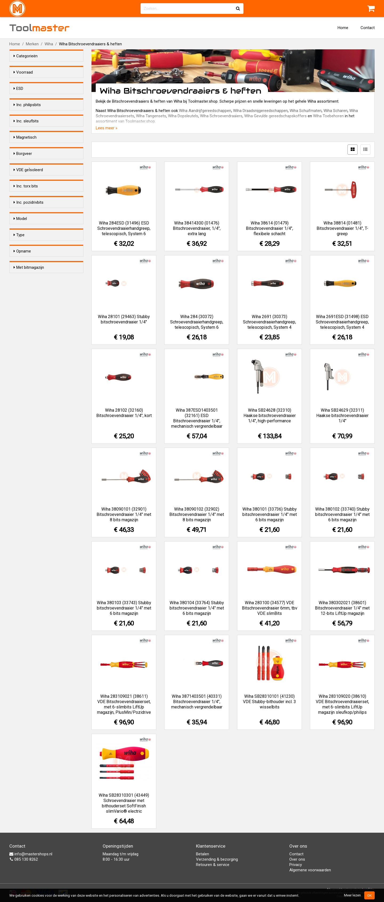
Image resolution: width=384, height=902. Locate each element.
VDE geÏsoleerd (28, 262)
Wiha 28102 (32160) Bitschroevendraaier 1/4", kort (124, 413)
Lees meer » (106, 128)
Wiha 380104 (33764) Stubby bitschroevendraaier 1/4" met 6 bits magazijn (197, 608)
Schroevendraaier (40, 410)
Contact (368, 27)
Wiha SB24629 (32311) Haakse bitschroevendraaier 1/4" (342, 415)
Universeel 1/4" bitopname (47, 436)
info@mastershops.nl (30, 854)
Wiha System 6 (37, 450)
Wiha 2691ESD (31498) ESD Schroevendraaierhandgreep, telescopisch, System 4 (342, 322)
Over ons (297, 859)
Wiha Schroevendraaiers (221, 116)
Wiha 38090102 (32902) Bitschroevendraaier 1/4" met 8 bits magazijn (196, 514)
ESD (18, 98)
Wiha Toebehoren (328, 116)
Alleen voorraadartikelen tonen (48, 82)
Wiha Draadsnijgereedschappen (260, 110)
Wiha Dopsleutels (183, 116)
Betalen (202, 854)
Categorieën (26, 56)
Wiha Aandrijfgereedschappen (205, 110)
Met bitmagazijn (29, 472)
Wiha (49, 44)
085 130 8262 (23, 859)
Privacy (295, 864)
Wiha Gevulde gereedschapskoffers (275, 116)
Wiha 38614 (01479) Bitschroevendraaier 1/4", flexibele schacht (269, 228)
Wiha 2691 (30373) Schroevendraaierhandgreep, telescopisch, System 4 (269, 322)
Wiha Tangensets (151, 116)
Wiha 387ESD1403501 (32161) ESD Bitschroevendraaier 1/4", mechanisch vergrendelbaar (196, 418)
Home (343, 27)
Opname (22, 426)
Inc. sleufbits (26, 163)
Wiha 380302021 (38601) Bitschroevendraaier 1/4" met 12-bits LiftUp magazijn (342, 608)
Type (19, 393)
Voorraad (23, 72)
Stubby (30, 377)
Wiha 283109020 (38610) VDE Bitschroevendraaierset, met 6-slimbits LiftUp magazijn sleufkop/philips (342, 704)
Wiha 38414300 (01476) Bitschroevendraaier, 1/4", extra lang (197, 228)
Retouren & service (212, 864)
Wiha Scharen (335, 110)
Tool (39, 28)
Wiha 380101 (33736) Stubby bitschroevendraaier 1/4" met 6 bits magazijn (269, 514)
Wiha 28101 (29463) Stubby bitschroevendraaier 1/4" (124, 319)
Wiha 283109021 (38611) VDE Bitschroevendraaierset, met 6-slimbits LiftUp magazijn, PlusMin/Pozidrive (124, 704)
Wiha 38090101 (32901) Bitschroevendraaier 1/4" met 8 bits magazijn (124, 514)
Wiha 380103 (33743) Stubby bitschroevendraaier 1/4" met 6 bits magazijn (124, 608)
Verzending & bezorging (217, 859)
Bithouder (33, 403)
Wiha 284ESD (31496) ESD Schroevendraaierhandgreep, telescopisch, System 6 (123, 228)
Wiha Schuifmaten (306, 110)
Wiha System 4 (37, 443)
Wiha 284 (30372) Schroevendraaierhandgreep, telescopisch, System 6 (196, 322)
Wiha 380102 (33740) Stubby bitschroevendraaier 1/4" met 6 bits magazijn (342, 514)
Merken (32, 44)
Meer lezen (352, 895)
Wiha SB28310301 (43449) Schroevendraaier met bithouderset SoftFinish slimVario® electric (124, 803)
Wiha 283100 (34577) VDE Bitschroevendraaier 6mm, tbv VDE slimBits (269, 608)
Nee (28, 115)
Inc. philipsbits (27, 131)
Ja (26, 108)
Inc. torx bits (26, 295)
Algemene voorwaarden (310, 870)
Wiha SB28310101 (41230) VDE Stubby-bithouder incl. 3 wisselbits (269, 701)
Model (20, 360)
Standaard (33, 370)
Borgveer (23, 229)
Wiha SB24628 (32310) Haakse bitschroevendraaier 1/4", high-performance (269, 415)
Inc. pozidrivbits (28, 327)
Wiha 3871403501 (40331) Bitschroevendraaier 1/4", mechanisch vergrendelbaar (196, 701)
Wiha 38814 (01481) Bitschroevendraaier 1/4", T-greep (342, 228)
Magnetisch (25, 196)
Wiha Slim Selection (41, 457)
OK (369, 895)
